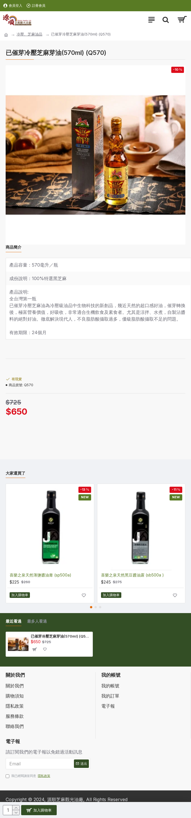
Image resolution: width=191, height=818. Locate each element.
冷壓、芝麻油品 (29, 34)
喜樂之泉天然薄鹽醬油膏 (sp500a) (40, 575)
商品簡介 (13, 247)
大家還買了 (15, 473)
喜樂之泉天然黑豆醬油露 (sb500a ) (132, 575)
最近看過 (13, 621)
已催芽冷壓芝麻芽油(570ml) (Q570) (60, 636)
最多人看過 (37, 621)
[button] (91, 607)
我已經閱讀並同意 (28, 776)
